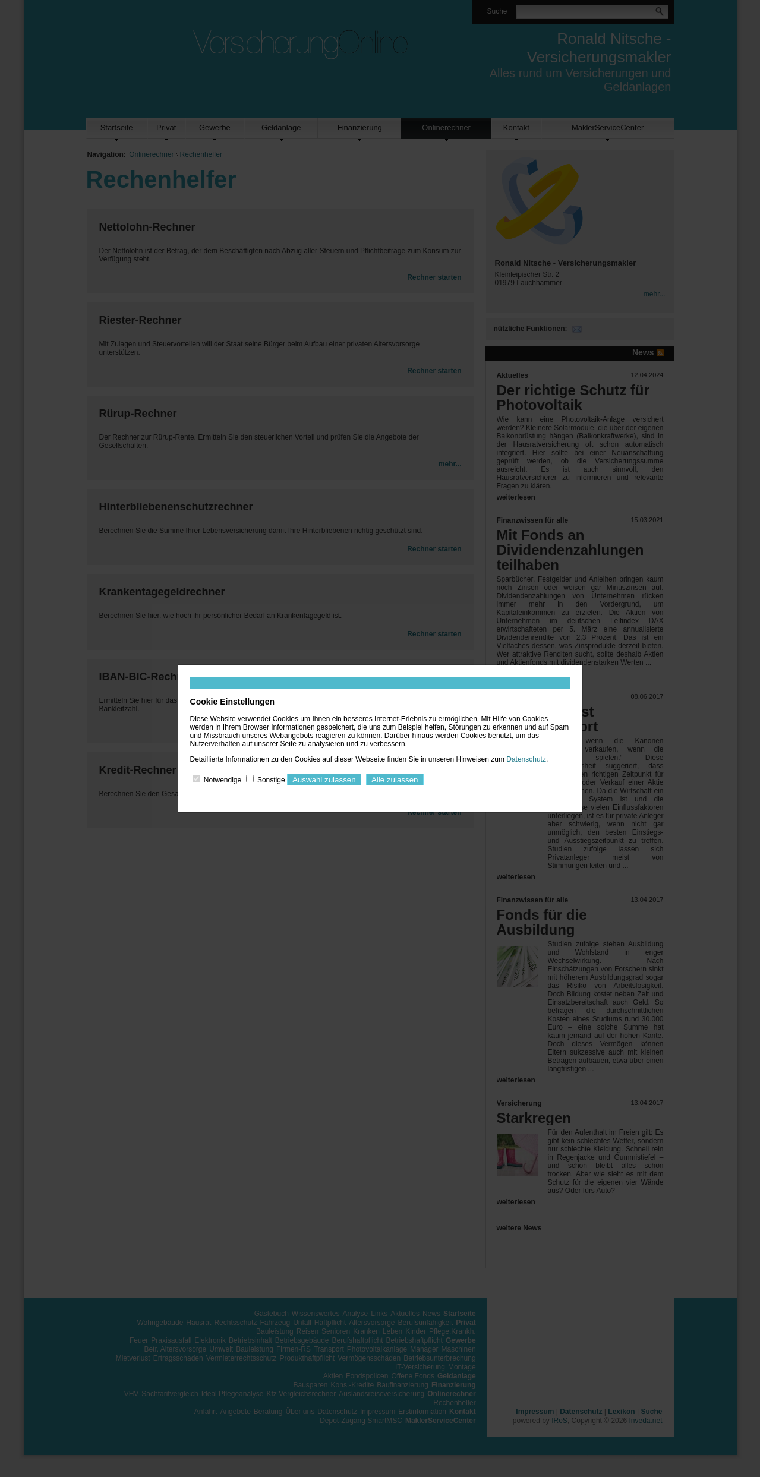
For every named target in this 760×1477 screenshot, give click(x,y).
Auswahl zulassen (324, 779)
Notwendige (222, 780)
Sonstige (271, 780)
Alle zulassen (394, 779)
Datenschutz (526, 759)
